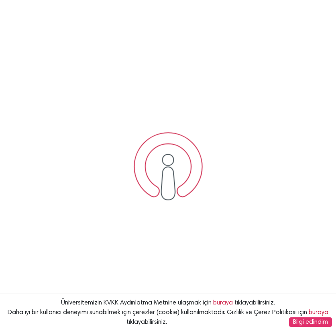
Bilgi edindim (310, 322)
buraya (223, 303)
